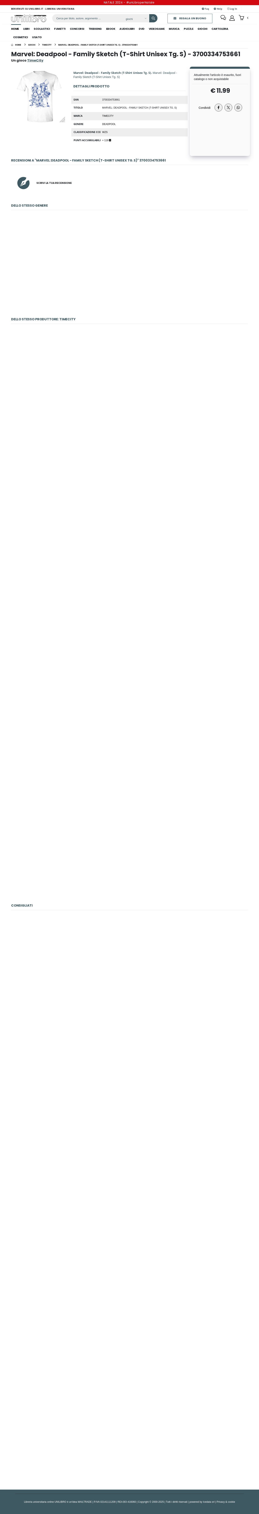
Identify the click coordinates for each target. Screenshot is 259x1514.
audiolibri (126, 29)
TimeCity (108, 115)
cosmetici (20, 37)
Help (218, 8)
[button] (243, 18)
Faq (205, 8)
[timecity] (46, 44)
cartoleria (220, 29)
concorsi (77, 29)
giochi (202, 29)
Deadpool (109, 124)
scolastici (42, 29)
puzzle (188, 29)
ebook (110, 29)
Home (15, 29)
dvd (142, 29)
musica (174, 29)
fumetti (60, 29)
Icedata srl (209, 1502)
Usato (37, 37)
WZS (105, 132)
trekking (95, 29)
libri (26, 29)
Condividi (204, 108)
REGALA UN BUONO (189, 18)
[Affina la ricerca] (135, 19)
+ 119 (106, 140)
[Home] (16, 44)
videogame (157, 29)
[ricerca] (87, 18)
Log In (232, 8)
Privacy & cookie (226, 1502)
